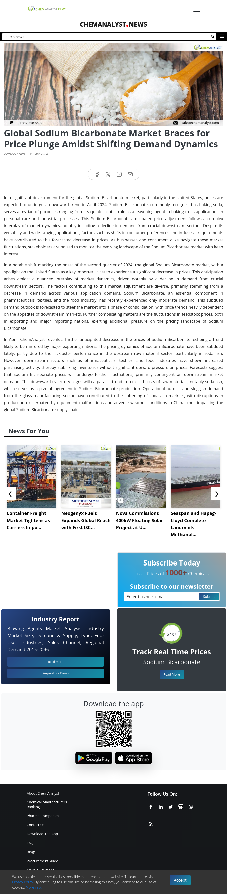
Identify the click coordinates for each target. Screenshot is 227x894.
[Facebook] (150, 806)
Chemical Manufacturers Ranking (47, 804)
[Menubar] (196, 9)
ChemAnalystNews (113, 24)
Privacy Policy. (23, 882)
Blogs (31, 852)
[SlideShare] (180, 806)
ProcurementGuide (42, 861)
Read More (171, 674)
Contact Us (36, 824)
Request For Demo (55, 673)
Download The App (42, 833)
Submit (209, 596)
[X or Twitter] (170, 806)
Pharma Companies (43, 815)
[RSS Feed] (150, 823)
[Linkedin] (160, 806)
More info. (34, 887)
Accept (180, 880)
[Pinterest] (190, 806)
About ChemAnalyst (43, 793)
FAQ (30, 842)
